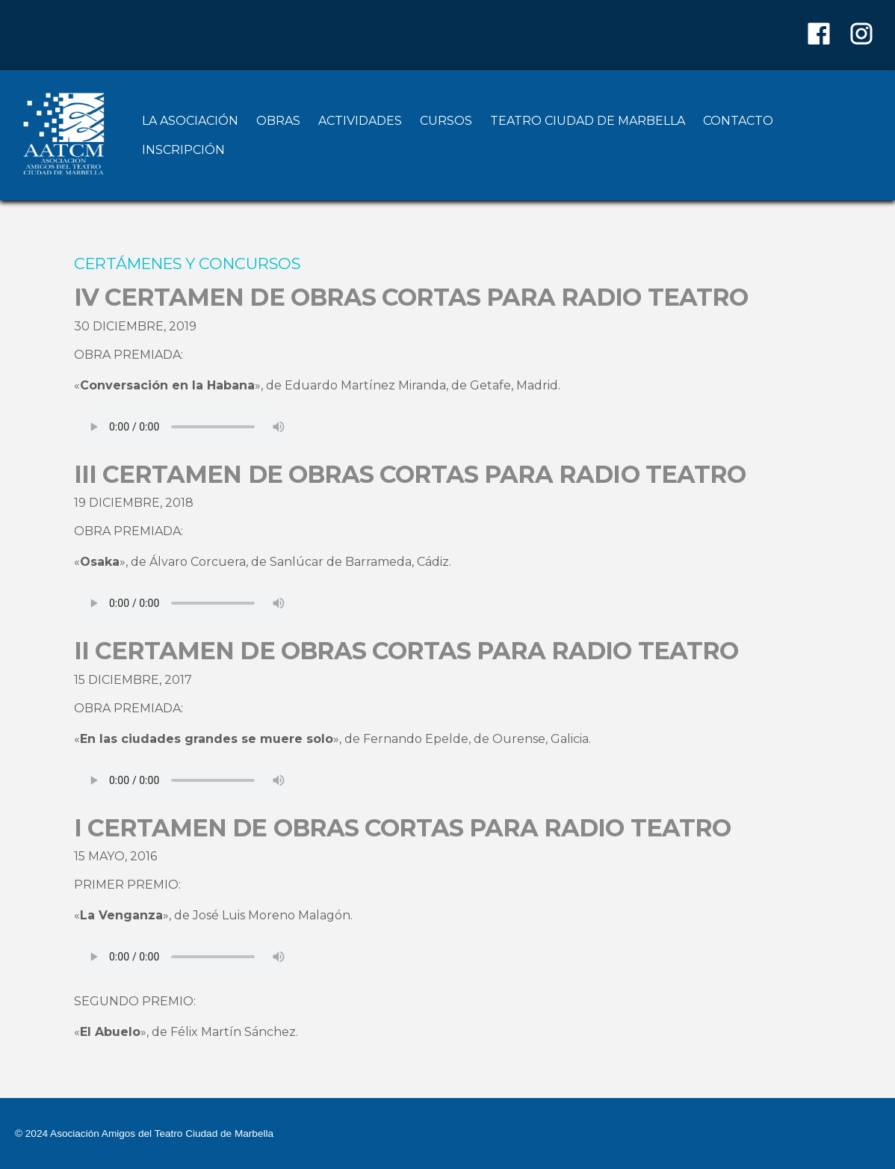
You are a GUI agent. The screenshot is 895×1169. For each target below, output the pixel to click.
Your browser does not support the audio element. (186, 427)
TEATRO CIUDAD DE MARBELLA (587, 121)
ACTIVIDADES (360, 121)
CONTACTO (738, 121)
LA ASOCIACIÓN (190, 121)
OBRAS (278, 121)
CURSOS (446, 121)
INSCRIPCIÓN (183, 150)
